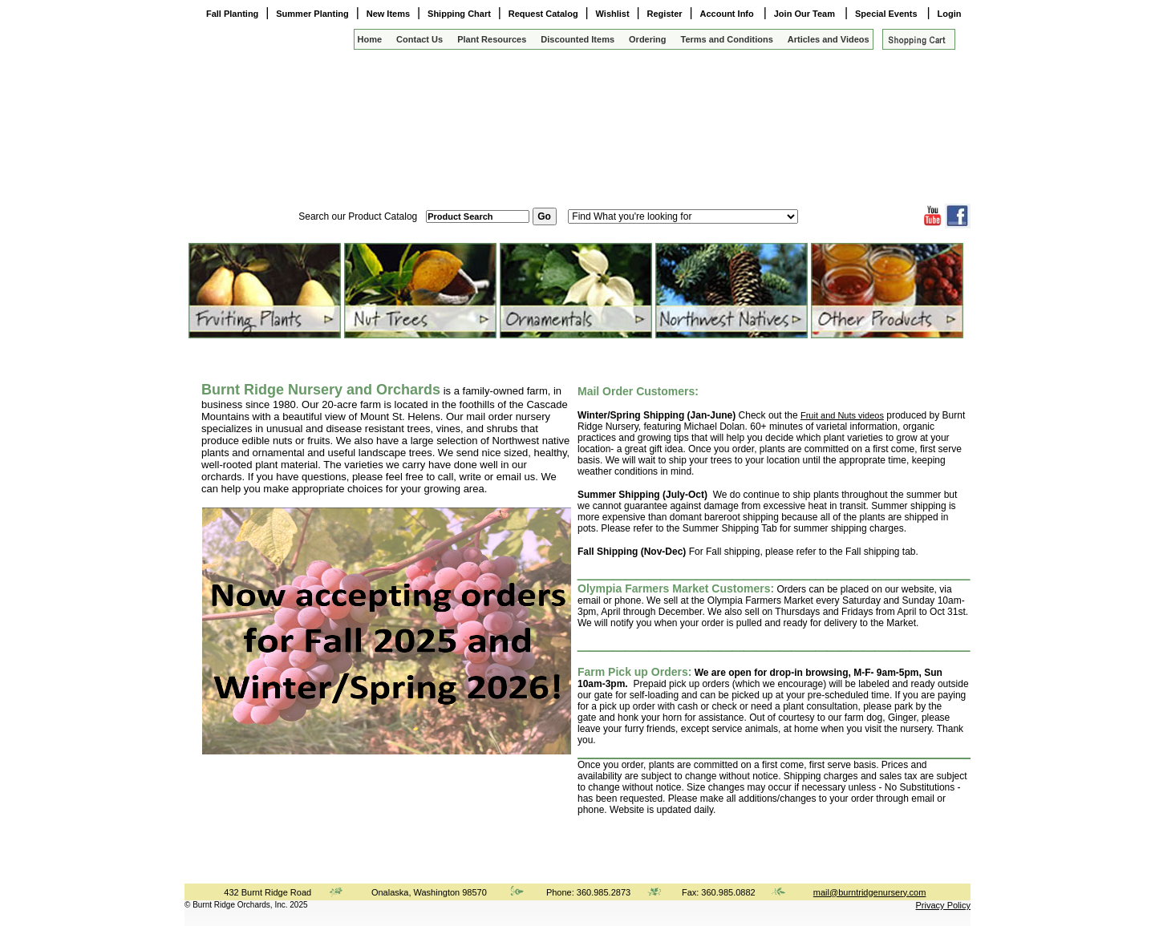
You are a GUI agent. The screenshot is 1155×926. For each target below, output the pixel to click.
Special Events (887, 13)
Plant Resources (491, 39)
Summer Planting (312, 13)
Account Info (728, 13)
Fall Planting (232, 13)
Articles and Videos (828, 39)
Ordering (647, 39)
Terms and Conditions (727, 39)
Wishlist (613, 13)
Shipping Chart (459, 13)
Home (370, 39)
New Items (388, 13)
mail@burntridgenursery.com (869, 892)
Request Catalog (543, 13)
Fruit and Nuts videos (842, 415)
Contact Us (419, 39)
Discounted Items (577, 39)
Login (950, 13)
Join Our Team (805, 13)
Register (665, 13)
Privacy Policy (943, 905)
